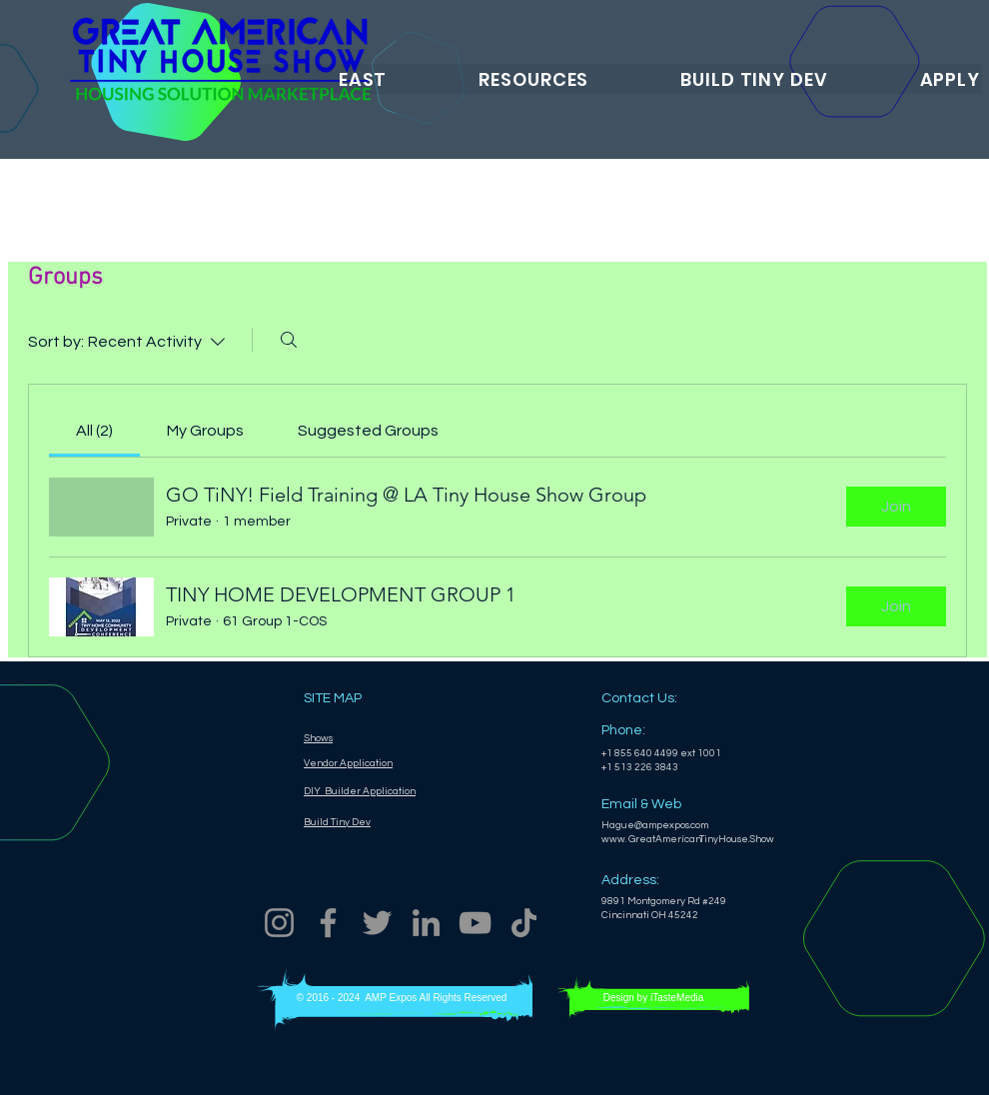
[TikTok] (523, 922)
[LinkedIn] (426, 922)
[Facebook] (328, 922)
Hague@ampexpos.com (654, 825)
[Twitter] (377, 922)
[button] (319, 79)
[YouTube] (475, 922)
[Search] (289, 340)
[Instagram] (279, 922)
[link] (94, 431)
